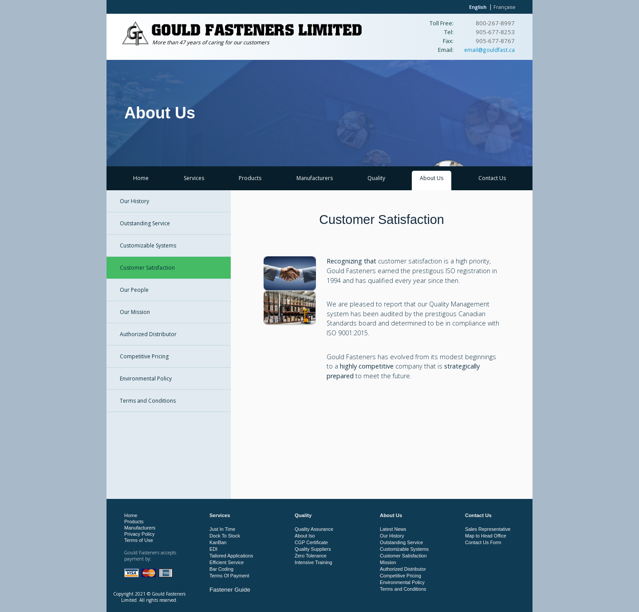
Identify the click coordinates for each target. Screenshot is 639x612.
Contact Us (492, 178)
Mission (388, 562)
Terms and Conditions (148, 400)
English (477, 7)
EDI (213, 549)
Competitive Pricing (144, 356)
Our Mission (135, 312)
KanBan (217, 542)
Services (194, 178)
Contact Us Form (483, 542)
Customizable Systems (148, 245)
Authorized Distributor (148, 334)
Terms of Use (138, 540)
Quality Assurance (314, 529)
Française (504, 7)
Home (141, 178)
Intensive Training (313, 562)
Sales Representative (488, 529)
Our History (134, 201)
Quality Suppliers (313, 549)
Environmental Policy (146, 378)
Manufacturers (314, 178)
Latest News (393, 529)
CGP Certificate (311, 542)
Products (250, 178)
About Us (431, 178)
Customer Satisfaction (147, 267)
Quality (376, 178)
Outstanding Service (145, 223)
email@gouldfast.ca (489, 49)
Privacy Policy (139, 534)
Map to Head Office (485, 535)
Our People (134, 290)
